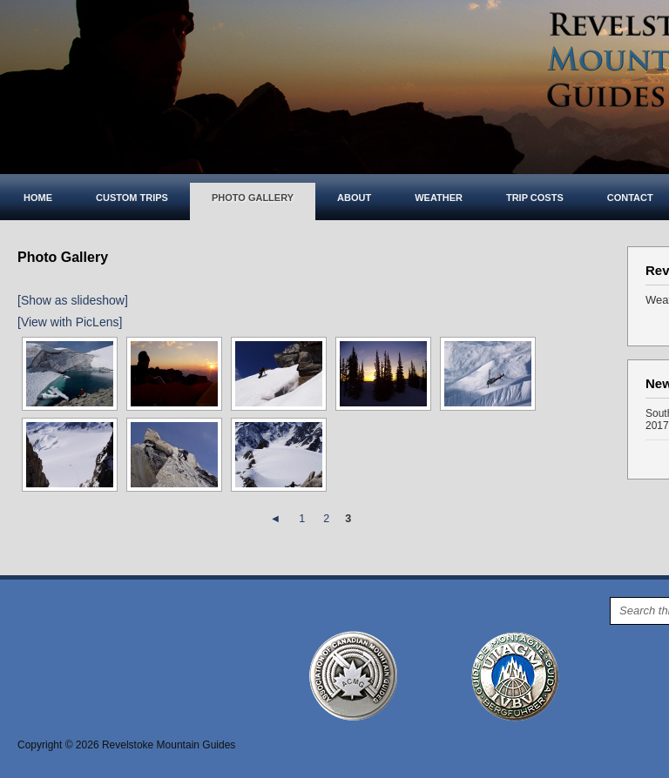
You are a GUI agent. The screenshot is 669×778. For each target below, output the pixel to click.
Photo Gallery (253, 197)
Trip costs (535, 197)
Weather (439, 197)
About (354, 197)
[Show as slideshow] (72, 300)
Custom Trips (132, 197)
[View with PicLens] (69, 322)
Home (38, 197)
